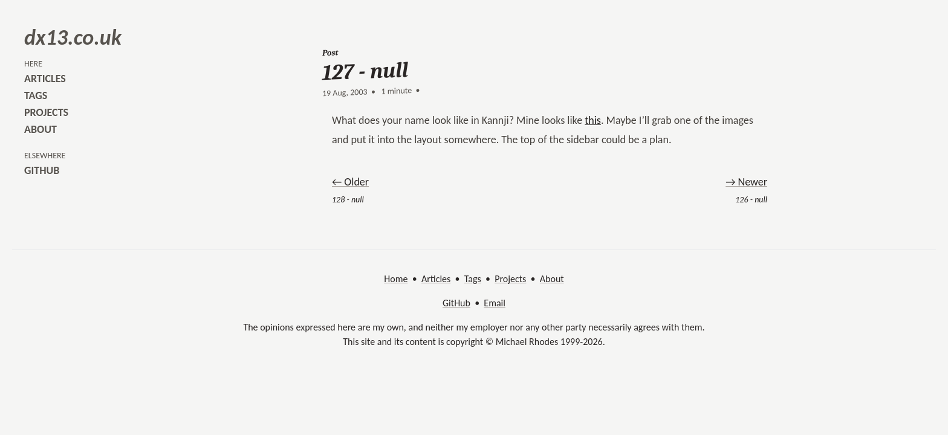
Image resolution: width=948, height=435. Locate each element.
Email (494, 303)
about (40, 129)
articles (45, 78)
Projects (510, 279)
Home (395, 279)
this (593, 120)
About (552, 279)
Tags (472, 279)
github (41, 170)
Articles (435, 279)
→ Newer (746, 181)
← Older (350, 181)
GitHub (456, 303)
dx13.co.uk (73, 37)
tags (35, 95)
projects (46, 112)
